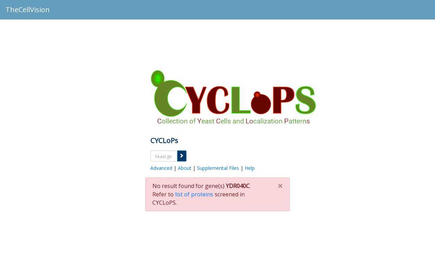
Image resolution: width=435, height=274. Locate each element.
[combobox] (163, 155)
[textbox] (164, 156)
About (184, 168)
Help (250, 168)
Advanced (161, 168)
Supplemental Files (218, 168)
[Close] (280, 184)
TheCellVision (28, 9)
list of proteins (194, 194)
